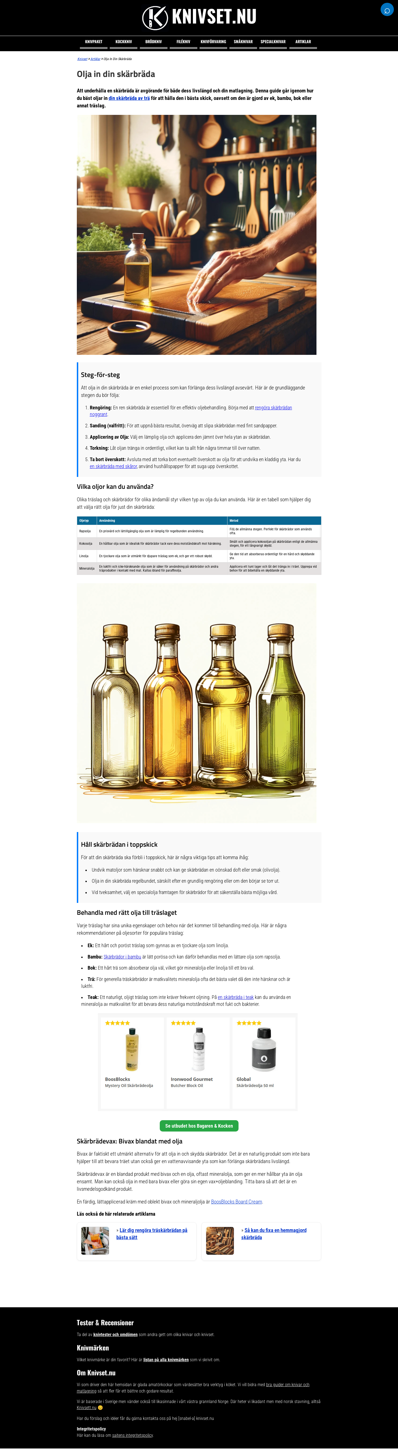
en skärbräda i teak (236, 997)
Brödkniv (153, 41)
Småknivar (243, 41)
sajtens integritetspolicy (132, 1435)
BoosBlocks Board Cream (236, 1202)
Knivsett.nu (86, 1408)
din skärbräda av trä (129, 98)
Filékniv (183, 41)
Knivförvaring (213, 41)
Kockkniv (124, 41)
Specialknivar (273, 41)
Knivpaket (93, 41)
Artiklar (303, 41)
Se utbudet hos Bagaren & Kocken (199, 1126)
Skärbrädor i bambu (122, 957)
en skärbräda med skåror (113, 466)
